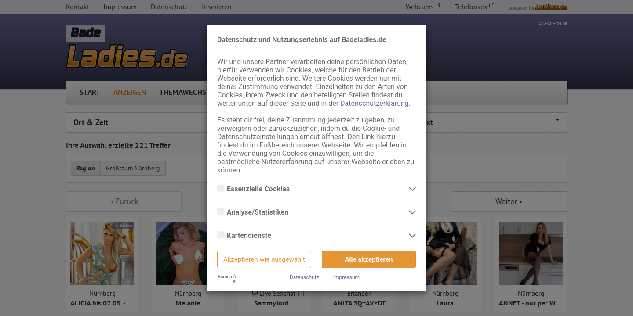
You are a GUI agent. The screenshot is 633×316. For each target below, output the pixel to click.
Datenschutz (304, 277)
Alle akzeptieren (369, 259)
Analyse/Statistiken (258, 212)
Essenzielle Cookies (259, 189)
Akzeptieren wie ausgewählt (264, 259)
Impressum (346, 277)
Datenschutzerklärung (374, 103)
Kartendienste (250, 235)
